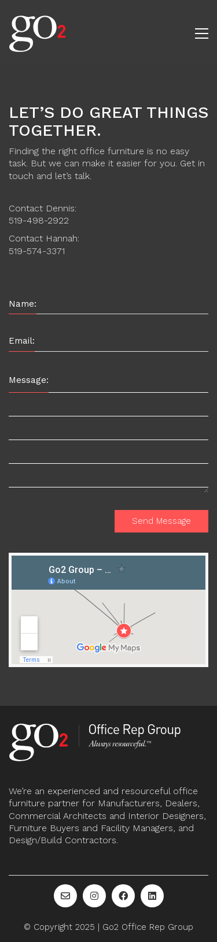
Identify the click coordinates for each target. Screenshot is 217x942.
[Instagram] (94, 895)
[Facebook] (123, 895)
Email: (22, 341)
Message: (29, 380)
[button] (201, 33)
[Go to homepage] (38, 33)
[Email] (65, 895)
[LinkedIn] (152, 895)
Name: (22, 304)
